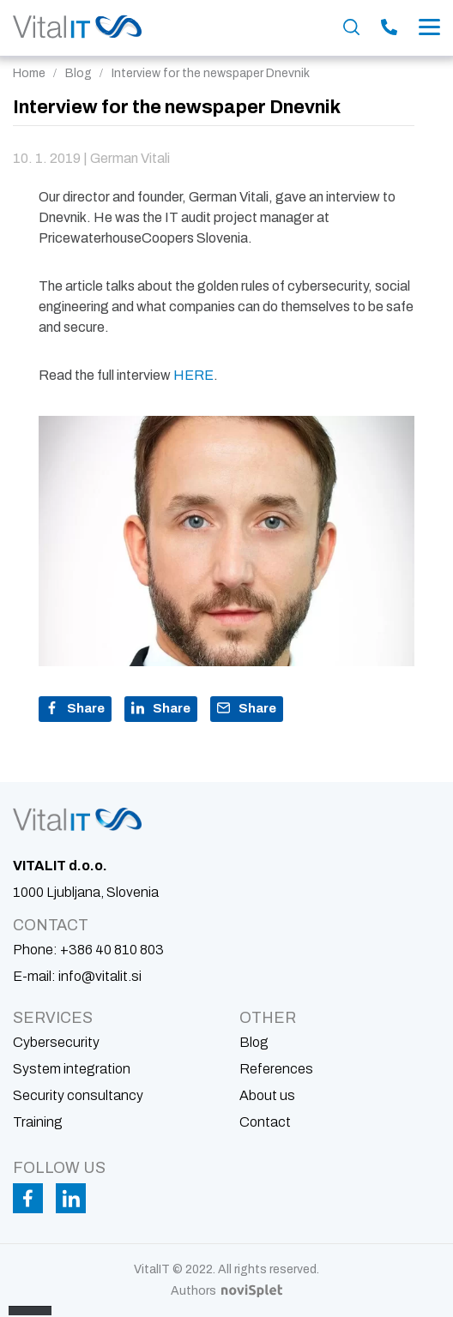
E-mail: (77, 976)
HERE (193, 375)
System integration (71, 1068)
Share (75, 708)
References (276, 1068)
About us (267, 1095)
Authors (226, 1290)
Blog (78, 73)
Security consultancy (78, 1095)
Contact (265, 1122)
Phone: (88, 949)
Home (29, 73)
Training (38, 1122)
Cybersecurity (56, 1042)
